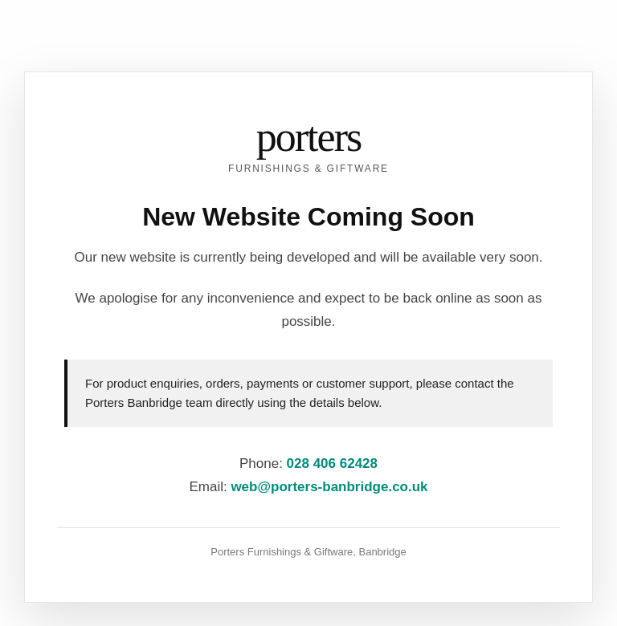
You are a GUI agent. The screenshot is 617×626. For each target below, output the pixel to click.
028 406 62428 (332, 463)
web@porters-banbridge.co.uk (329, 486)
